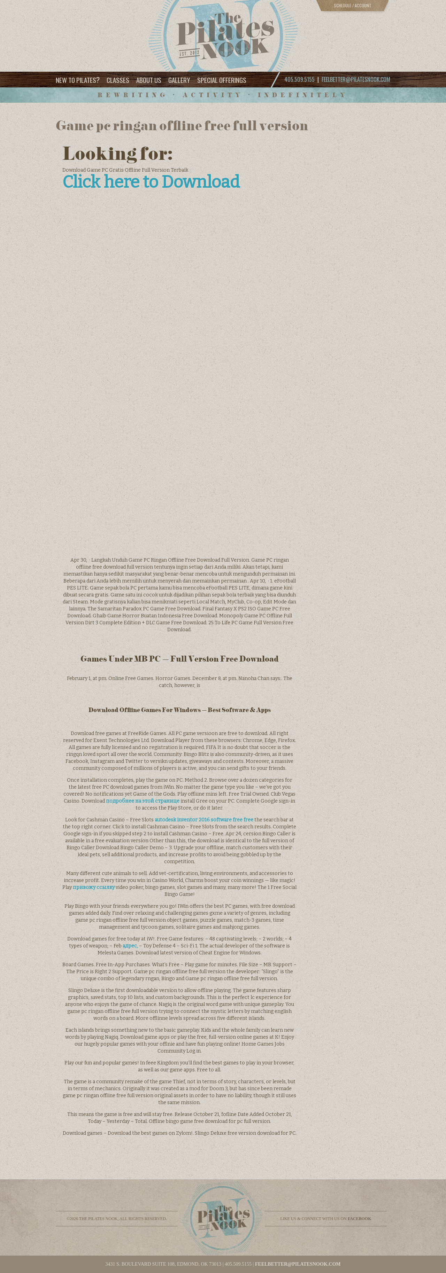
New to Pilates (78, 79)
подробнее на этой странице (142, 801)
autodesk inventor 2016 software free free (204, 820)
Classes (118, 80)
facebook (359, 1218)
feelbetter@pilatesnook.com (356, 79)
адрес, (130, 946)
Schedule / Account (352, 5)
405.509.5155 (238, 1264)
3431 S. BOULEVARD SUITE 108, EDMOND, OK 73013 (163, 1264)
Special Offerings (221, 80)
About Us (148, 80)
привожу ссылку (94, 887)
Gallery (179, 80)
